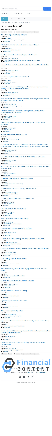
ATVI (13, 150)
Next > (37, 32)
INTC (5, 214)
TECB (6, 161)
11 (24, 32)
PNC (9, 286)
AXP (16, 150)
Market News (18, 40)
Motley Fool (7, 41)
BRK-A (6, 242)
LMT (5, 130)
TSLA (10, 161)
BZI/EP (17, 140)
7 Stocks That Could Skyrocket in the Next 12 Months (17, 281)
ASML (10, 150)
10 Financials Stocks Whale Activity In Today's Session (17, 198)
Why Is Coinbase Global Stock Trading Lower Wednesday (18, 188)
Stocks (12, 18)
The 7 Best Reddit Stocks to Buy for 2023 (13, 208)
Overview (4, 22)
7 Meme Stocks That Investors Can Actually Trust (16, 229)
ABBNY (10, 160)
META (5, 72)
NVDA (12, 58)
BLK (11, 202)
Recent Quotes (5, 13)
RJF (15, 348)
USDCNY (12, 94)
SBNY (11, 252)
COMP (11, 128)
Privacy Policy (30, 372)
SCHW (9, 38)
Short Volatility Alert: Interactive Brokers (13, 259)
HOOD (6, 104)
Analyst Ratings (19, 183)
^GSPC (5, 244)
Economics (20, 350)
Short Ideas (13, 264)
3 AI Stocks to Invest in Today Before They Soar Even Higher (20, 45)
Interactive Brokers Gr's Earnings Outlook (14, 134)
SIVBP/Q (9, 254)
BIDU (6, 58)
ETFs (19, 18)
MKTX (17, 284)
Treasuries (27, 22)
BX (14, 336)
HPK (12, 116)
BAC (13, 70)
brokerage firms (16, 106)
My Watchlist (17, 13)
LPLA (15, 104)
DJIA (13, 92)
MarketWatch (7, 95)
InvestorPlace (7, 51)
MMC (16, 242)
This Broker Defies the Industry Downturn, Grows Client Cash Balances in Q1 (25, 249)
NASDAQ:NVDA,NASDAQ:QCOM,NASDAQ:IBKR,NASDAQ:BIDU (22, 60)
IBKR (6, 38)
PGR (9, 244)
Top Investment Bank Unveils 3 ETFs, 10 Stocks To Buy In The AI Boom (23, 156)
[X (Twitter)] (20, 377)
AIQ (15, 160)
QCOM (16, 58)
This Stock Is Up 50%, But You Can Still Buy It (15, 77)
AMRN (6, 116)
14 (33, 32)
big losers (11, 118)
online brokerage (8, 350)
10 (21, 32)
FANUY (10, 284)
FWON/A (13, 173)
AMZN (9, 70)
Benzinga (6, 107)
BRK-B (10, 242)
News (9, 22)
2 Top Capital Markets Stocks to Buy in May (14, 218)
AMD (11, 212)
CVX (15, 232)
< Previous (4, 32)
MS (7, 130)
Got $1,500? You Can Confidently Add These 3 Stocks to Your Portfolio (22, 239)
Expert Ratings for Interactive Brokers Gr (14, 301)
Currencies (14, 22)
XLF (8, 338)
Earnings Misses (7, 106)
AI (12, 160)
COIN (6, 192)
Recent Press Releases (9, 40)
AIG (6, 202)
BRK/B (5, 338)
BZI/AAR (6, 306)
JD (11, 48)
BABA (6, 48)
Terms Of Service (41, 372)
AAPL (6, 70)
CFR (13, 202)
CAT (13, 232)
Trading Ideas (14, 193)
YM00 (10, 130)
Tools (25, 18)
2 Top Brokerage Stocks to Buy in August (14, 35)
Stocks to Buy (7, 50)
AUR (10, 116)
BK (8, 128)
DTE (14, 212)
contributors (7, 264)
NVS (10, 151)
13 (30, 32)
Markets (4, 18)
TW (15, 314)
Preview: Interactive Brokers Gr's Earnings (14, 291)
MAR (5, 234)
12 (27, 32)
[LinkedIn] (28, 377)
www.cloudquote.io (38, 368)
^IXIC (5, 82)
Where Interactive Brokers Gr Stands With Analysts (17, 178)
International (21, 22)
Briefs (8, 193)
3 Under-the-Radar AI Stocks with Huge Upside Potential (18, 55)
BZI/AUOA (11, 204)
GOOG (16, 70)
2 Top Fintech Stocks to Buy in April (12, 311)
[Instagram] (32, 377)
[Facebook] (24, 377)
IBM (7, 151)
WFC (5, 151)
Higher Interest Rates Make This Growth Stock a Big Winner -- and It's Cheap (25, 321)
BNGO (6, 284)
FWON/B (9, 173)
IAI (9, 104)
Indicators (28, 13)
